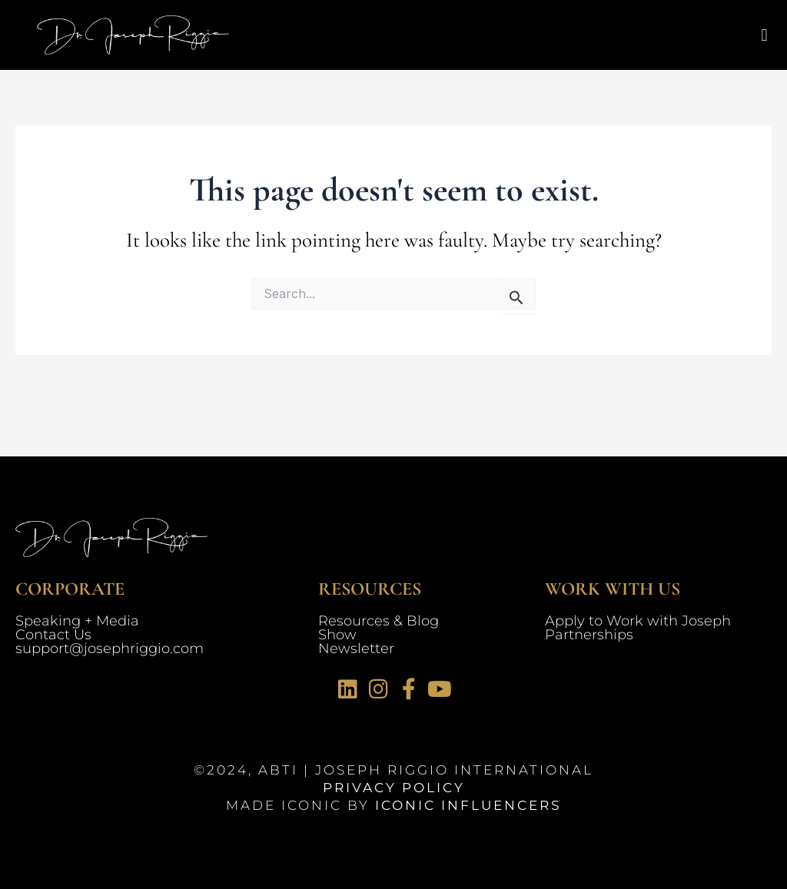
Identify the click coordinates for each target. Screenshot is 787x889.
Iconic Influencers (468, 805)
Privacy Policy (394, 787)
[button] (764, 35)
